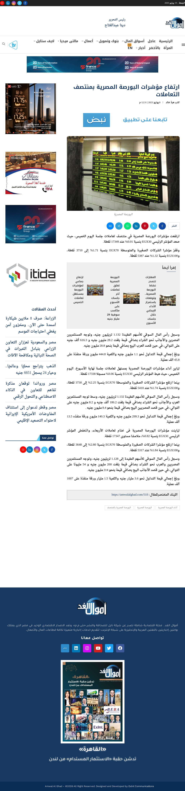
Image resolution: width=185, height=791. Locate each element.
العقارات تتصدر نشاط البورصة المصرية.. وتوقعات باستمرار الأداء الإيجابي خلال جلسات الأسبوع (150, 300)
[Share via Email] (110, 226)
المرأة (168, 48)
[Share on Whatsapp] (127, 226)
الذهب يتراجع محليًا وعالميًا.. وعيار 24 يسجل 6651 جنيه (30, 369)
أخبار (141, 48)
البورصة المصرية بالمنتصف (119, 508)
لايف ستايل (45, 41)
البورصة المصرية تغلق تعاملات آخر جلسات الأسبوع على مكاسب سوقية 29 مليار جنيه (113, 298)
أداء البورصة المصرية (167, 508)
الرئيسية (166, 41)
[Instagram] (14, 3)
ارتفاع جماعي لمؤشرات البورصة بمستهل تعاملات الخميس (77, 290)
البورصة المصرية (144, 508)
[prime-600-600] (30, 86)
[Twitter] (19, 3)
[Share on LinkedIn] (136, 226)
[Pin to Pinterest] (145, 226)
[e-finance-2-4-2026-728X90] (92, 59)
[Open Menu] (183, 44)
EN (130, 48)
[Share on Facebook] (162, 226)
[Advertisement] (92, 553)
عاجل (152, 41)
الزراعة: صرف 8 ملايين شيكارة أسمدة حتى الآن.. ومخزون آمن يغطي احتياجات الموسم (30, 325)
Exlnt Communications (141, 786)
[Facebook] (25, 3)
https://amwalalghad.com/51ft (130, 495)
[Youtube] (2, 3)
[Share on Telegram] (118, 226)
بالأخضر (154, 48)
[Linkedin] (8, 3)
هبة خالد (170, 102)
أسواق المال (134, 41)
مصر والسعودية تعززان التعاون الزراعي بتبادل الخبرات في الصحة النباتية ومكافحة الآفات (30, 349)
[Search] (3, 45)
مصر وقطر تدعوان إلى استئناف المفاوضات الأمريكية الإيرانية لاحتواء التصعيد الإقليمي (30, 414)
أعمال (88, 41)
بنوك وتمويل (109, 41)
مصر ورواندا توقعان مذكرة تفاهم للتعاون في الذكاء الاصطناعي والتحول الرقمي (30, 390)
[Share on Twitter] (153, 226)
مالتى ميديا (69, 41)
